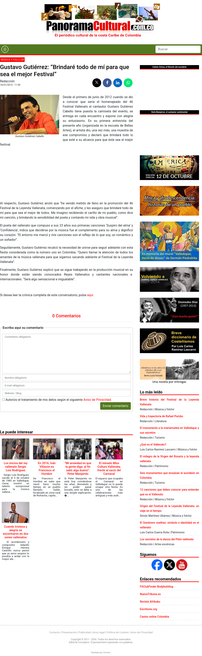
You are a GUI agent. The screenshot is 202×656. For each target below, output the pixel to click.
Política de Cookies (118, 632)
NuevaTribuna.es (150, 594)
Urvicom (106, 652)
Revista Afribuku (150, 601)
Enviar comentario (115, 355)
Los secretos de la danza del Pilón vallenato (167, 539)
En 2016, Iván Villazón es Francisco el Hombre (47, 417)
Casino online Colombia (154, 616)
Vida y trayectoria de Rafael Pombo (161, 416)
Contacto (54, 632)
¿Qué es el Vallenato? (153, 444)
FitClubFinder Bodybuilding (156, 586)
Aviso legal (98, 632)
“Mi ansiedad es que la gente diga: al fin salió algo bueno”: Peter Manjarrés (78, 417)
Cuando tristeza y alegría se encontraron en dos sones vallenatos (15, 481)
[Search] (178, 49)
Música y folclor (12, 59)
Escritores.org (148, 609)
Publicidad (85, 632)
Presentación (69, 632)
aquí (89, 244)
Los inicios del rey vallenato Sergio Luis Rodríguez (15, 415)
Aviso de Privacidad (97, 349)
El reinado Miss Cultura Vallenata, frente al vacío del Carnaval (109, 417)
